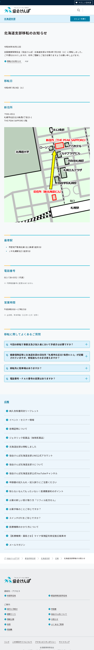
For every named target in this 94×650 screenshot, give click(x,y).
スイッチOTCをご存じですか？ (25, 517)
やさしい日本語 (85, 2)
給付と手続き (12, 609)
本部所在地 (11, 595)
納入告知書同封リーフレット (24, 410)
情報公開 (10, 619)
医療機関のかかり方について (24, 526)
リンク (6, 642)
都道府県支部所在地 (59, 595)
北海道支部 (10, 18)
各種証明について (18, 428)
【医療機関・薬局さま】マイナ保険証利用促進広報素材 (37, 535)
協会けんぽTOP (13, 558)
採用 (9, 624)
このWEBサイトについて (22, 642)
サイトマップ (64, 642)
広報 (6, 402)
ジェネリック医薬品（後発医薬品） (27, 437)
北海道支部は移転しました (22, 446)
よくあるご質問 (57, 624)
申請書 (53, 609)
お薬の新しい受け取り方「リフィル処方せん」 (33, 500)
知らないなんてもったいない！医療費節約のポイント (36, 491)
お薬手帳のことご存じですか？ (25, 509)
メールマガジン (17, 544)
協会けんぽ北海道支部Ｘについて (26, 464)
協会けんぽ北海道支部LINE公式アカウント (31, 455)
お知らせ (54, 619)
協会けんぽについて (59, 614)
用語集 (9, 629)
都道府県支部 (30, 558)
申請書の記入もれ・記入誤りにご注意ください (33, 482)
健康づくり (11, 614)
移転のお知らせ (18, 61)
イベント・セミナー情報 (21, 419)
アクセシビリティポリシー (45, 642)
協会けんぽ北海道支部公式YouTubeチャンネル (33, 473)
